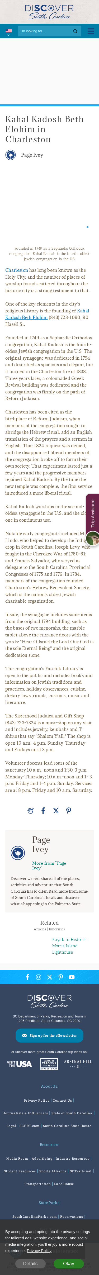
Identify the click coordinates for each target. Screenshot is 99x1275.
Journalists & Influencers (25, 1113)
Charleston (16, 270)
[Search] (49, 31)
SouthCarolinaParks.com (34, 1216)
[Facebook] (43, 810)
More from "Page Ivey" (49, 865)
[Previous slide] (13, 205)
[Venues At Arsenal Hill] (77, 1064)
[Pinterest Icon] (60, 976)
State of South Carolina (72, 1113)
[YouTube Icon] (71, 976)
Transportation (37, 1184)
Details (30, 1263)
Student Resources (20, 1171)
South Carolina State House (67, 1126)
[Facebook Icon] (27, 976)
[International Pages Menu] (8, 31)
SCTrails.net (81, 1171)
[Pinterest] (68, 810)
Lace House (64, 1184)
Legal (11, 1126)
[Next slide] (85, 205)
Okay (68, 1263)
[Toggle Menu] (91, 31)
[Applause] (30, 810)
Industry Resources (72, 1158)
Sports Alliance (53, 1171)
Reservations (71, 1216)
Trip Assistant (92, 513)
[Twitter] (56, 810)
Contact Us (62, 1100)
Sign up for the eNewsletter (53, 1035)
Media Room (17, 1158)
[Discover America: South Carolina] (19, 1064)
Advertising (42, 1158)
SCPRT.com (30, 1126)
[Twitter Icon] (49, 976)
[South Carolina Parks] (47, 1064)
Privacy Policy (37, 1100)
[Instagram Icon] (38, 976)
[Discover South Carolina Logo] (49, 11)
